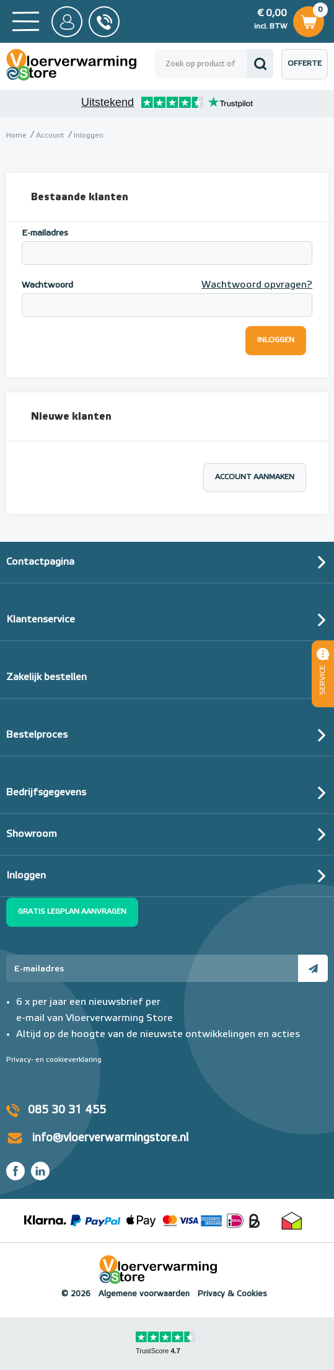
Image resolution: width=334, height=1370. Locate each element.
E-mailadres (45, 233)
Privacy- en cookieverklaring (54, 1060)
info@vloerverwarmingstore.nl (110, 1138)
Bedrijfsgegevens (46, 793)
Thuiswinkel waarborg (291, 1220)
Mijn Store (66, 21)
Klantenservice (40, 620)
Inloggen (26, 876)
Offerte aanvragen (308, 69)
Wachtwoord (47, 285)
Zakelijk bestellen (46, 678)
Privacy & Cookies (232, 1294)
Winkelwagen (308, 19)
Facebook (15, 1171)
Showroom (31, 834)
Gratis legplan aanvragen (72, 912)
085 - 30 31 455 (104, 21)
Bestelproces (37, 735)
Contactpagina (40, 562)
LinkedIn (40, 1171)
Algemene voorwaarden (144, 1294)
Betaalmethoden (147, 1220)
